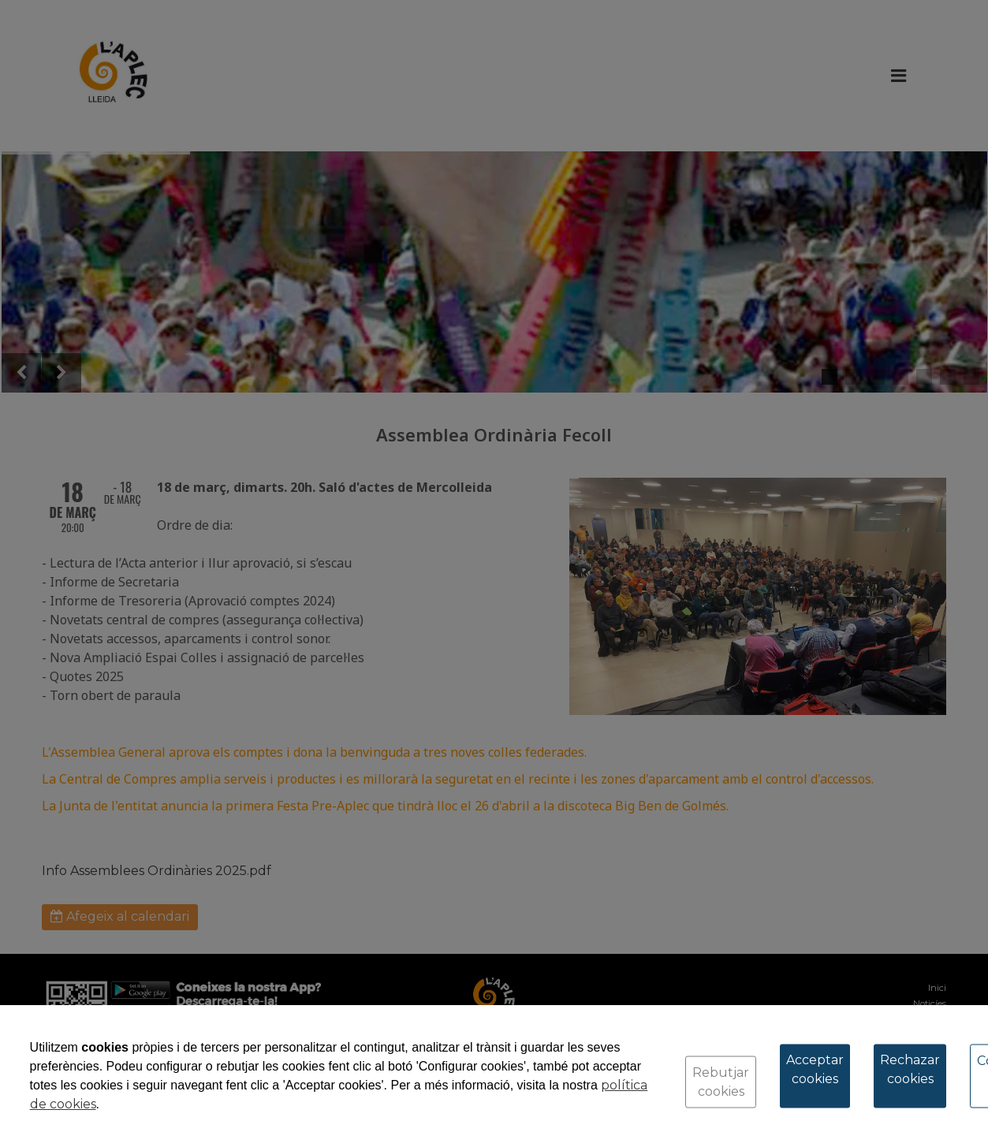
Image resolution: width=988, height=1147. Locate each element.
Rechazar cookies (910, 1069)
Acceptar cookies (815, 1069)
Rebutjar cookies (720, 1082)
